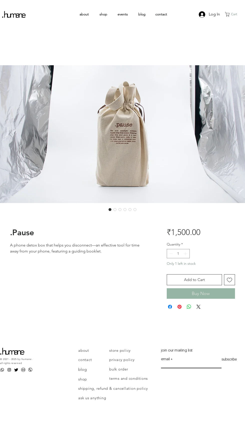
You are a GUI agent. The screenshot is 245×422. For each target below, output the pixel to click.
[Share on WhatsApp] (189, 307)
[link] (234, 14)
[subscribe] (229, 359)
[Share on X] (199, 307)
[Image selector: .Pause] (110, 209)
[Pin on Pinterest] (179, 307)
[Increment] (186, 253)
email (165, 359)
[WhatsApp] (2, 370)
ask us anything (92, 398)
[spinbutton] (178, 253)
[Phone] (30, 370)
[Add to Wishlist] (229, 279)
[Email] (23, 370)
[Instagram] (9, 370)
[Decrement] (171, 253)
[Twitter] (16, 370)
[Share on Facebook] (170, 307)
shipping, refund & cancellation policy (113, 388)
